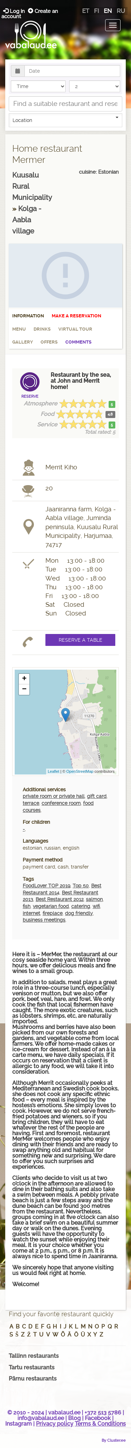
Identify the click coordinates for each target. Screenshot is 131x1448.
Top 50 (81, 885)
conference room (61, 803)
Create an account (29, 13)
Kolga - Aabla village (26, 219)
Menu (19, 329)
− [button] (24, 689)
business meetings (44, 920)
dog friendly (79, 913)
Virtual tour (75, 329)
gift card (97, 796)
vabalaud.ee (64, 1412)
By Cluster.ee (114, 1440)
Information (28, 315)
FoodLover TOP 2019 (46, 885)
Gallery (22, 342)
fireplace (53, 913)
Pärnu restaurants (33, 1378)
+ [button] (24, 679)
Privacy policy (54, 1423)
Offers (49, 342)
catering (80, 906)
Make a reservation (76, 315)
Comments (78, 342)
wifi (96, 906)
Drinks (42, 329)
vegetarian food (51, 906)
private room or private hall (54, 796)
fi (96, 10)
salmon (94, 899)
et (85, 10)
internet (31, 913)
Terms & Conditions (100, 1423)
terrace (31, 803)
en (108, 10)
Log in (14, 11)
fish (26, 906)
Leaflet (53, 771)
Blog (74, 1418)
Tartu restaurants (31, 1367)
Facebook (98, 1418)
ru (121, 10)
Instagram (18, 1423)
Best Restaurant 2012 (59, 899)
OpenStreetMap (80, 771)
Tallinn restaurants (34, 1356)
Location (65, 120)
